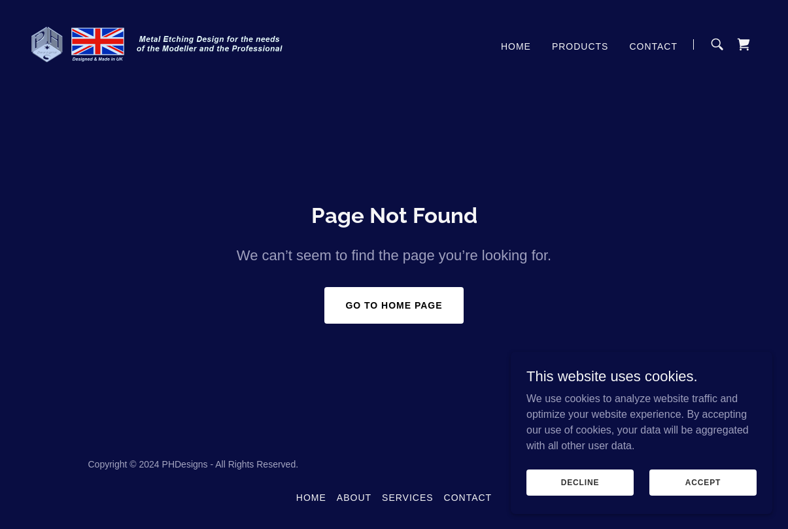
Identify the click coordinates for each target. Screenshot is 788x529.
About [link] (354, 497)
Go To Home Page (393, 305)
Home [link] (516, 46)
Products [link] (580, 46)
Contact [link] (653, 46)
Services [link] (408, 497)
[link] (158, 43)
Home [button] (311, 497)
